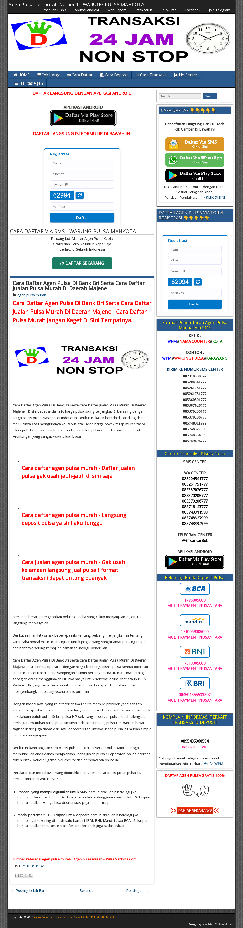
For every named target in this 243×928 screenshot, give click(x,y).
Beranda (86, 890)
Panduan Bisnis (54, 10)
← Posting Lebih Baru (29, 890)
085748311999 (195, 512)
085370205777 (195, 495)
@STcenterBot (194, 540)
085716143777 (195, 506)
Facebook (192, 10)
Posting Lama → (139, 890)
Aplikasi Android (87, 10)
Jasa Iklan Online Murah (217, 924)
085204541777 (195, 478)
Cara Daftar (80, 74)
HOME (22, 74)
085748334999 (195, 523)
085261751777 (195, 484)
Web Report (116, 10)
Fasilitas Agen (28, 83)
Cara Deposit (114, 74)
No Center (185, 74)
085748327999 (195, 518)
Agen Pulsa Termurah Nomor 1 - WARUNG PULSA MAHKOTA (76, 4)
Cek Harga (48, 74)
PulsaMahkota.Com (121, 859)
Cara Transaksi (151, 74)
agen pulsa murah (31, 294)
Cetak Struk (143, 10)
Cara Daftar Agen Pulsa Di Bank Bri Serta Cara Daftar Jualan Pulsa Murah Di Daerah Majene (79, 285)
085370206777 (195, 501)
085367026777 (195, 490)
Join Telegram (219, 10)
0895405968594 (195, 741)
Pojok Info (168, 10)
